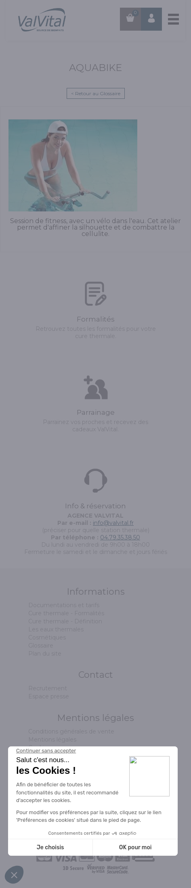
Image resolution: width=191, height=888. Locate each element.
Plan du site (44, 653)
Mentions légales (52, 739)
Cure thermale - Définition (65, 621)
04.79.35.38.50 (120, 537)
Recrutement (47, 688)
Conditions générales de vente (71, 731)
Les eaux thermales (56, 629)
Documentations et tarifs (63, 605)
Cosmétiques (47, 637)
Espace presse (48, 696)
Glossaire (40, 645)
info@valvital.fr (113, 523)
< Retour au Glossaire (95, 93)
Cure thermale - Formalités (66, 613)
